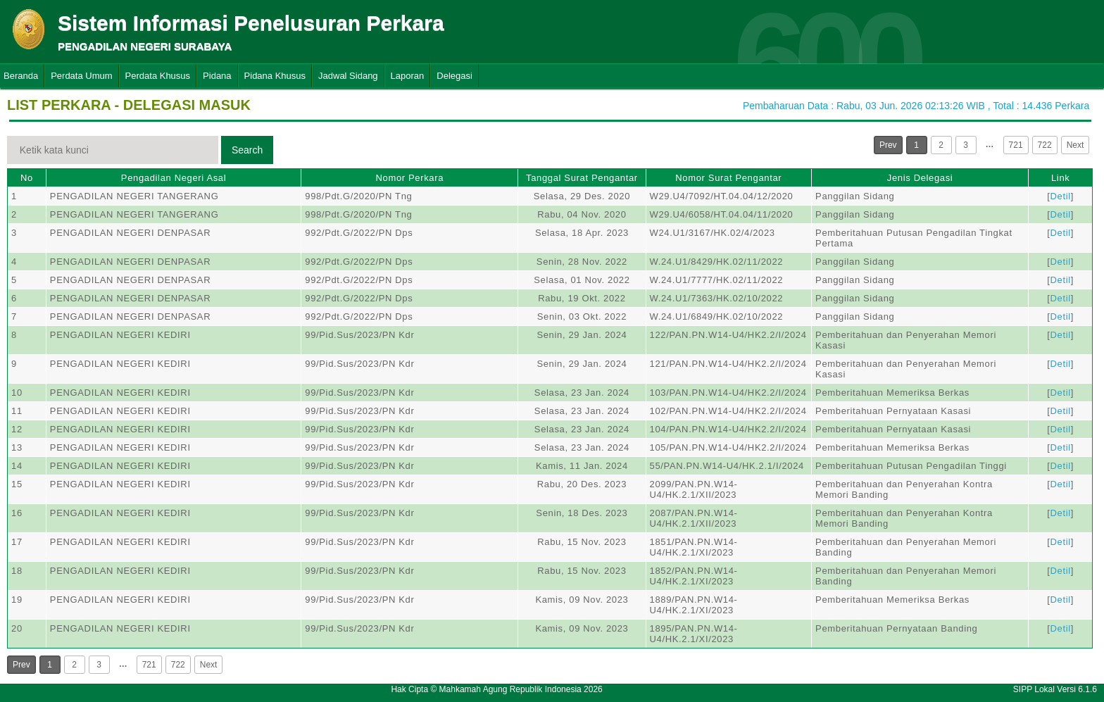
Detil (1060, 196)
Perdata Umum (81, 75)
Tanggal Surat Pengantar (582, 178)
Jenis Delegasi (920, 178)
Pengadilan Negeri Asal (173, 178)
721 (1016, 145)
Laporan (408, 75)
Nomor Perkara (409, 178)
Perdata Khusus (158, 75)
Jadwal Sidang (348, 75)
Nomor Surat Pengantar (728, 178)
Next (1075, 145)
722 (1045, 145)
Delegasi (454, 75)
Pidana (217, 75)
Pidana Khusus (275, 75)
